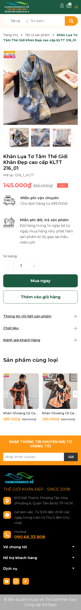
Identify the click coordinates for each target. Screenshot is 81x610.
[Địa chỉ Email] (40, 457)
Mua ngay (41, 280)
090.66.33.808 (29, 537)
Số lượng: (10, 256)
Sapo (52, 605)
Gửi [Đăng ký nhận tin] (71, 457)
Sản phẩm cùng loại (30, 360)
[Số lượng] (21, 265)
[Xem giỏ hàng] (68, 5)
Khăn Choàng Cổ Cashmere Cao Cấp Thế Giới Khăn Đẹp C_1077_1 (21, 413)
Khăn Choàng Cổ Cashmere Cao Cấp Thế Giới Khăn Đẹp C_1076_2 (60, 413)
